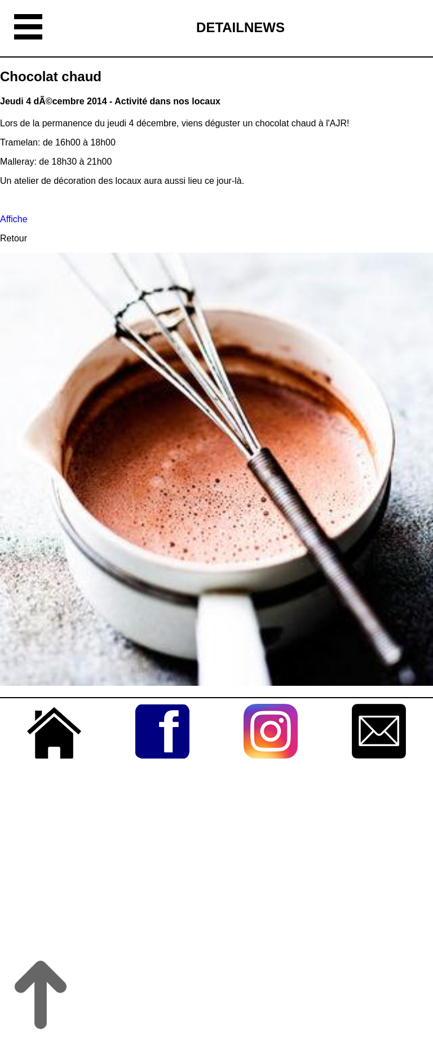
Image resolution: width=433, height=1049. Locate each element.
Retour (13, 238)
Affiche (14, 219)
